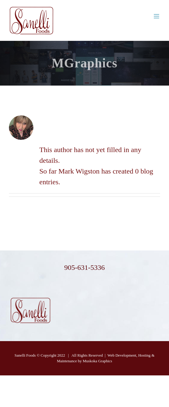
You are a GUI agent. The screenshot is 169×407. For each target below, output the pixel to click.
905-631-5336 (84, 267)
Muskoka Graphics (97, 361)
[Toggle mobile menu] (157, 16)
